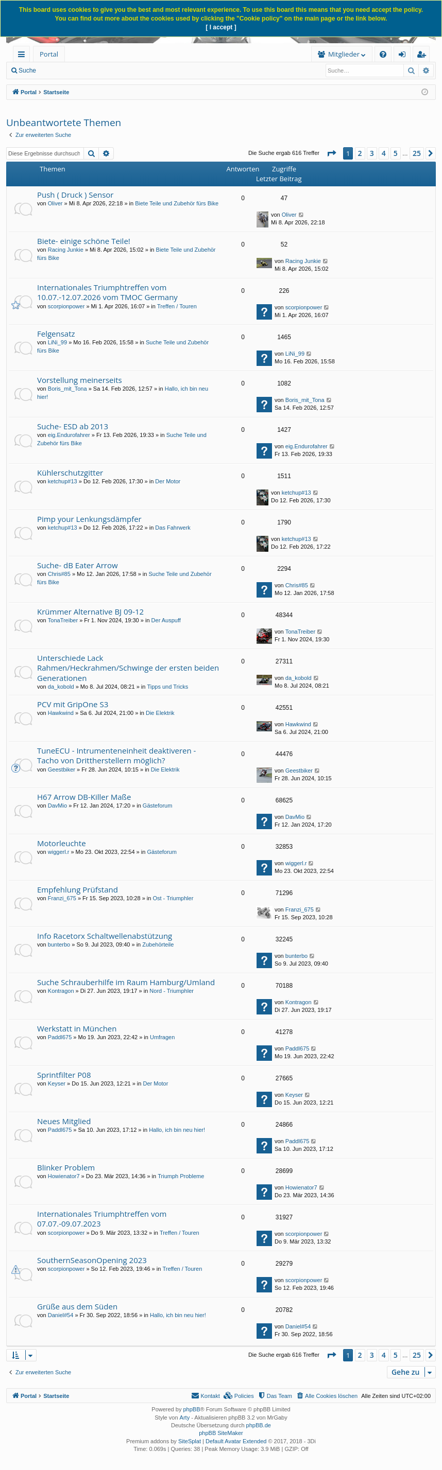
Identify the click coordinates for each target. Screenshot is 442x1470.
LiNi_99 (57, 342)
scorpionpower (66, 306)
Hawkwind (61, 713)
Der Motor (167, 481)
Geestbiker (61, 769)
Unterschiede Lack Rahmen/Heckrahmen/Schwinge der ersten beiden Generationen (128, 668)
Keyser (56, 1083)
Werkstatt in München (76, 1028)
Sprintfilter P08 (64, 1075)
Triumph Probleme (181, 1176)
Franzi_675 (62, 898)
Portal (49, 54)
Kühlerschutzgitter (70, 472)
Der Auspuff (166, 620)
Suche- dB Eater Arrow (77, 565)
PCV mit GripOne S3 (72, 704)
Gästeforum (157, 805)
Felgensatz (56, 333)
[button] (331, 153)
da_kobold (61, 687)
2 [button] (360, 153)
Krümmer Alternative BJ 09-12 (90, 611)
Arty (185, 1417)
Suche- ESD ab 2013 (72, 426)
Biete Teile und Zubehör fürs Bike (176, 203)
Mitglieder (229, 54)
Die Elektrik (160, 713)
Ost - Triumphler (172, 898)
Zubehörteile (158, 944)
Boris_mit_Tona (67, 389)
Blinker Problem (66, 1167)
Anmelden (119, 70)
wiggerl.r (59, 852)
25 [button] (417, 153)
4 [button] (384, 153)
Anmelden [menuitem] (405, 55)
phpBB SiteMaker (221, 1433)
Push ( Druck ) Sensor (75, 194)
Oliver (55, 203)
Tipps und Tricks (167, 687)
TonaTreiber (63, 620)
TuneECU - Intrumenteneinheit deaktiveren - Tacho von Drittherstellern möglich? (116, 755)
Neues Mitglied (64, 1121)
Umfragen (162, 1037)
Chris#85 (59, 574)
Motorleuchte (61, 843)
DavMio (57, 805)
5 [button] (396, 153)
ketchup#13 (62, 481)
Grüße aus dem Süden (77, 1306)
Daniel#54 (61, 1315)
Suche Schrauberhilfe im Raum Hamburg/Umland (126, 982)
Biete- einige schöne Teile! (83, 241)
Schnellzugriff (23, 55)
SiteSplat (189, 1441)
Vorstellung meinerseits (79, 380)
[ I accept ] (221, 27)
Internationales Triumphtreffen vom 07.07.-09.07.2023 (101, 1219)
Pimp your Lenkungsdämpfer (89, 519)
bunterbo (59, 944)
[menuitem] (143, 54)
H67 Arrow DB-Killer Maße (84, 797)
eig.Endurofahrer (69, 435)
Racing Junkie (65, 250)
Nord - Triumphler (171, 991)
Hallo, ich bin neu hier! (177, 1130)
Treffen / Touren (177, 306)
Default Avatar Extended (236, 1441)
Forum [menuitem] (90, 54)
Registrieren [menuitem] (423, 55)
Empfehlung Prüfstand (77, 889)
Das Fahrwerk (172, 527)
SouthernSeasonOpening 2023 (92, 1260)
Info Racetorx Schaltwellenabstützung (104, 936)
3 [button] (372, 153)
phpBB (191, 1409)
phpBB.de (258, 1425)
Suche (27, 70)
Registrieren (165, 70)
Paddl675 (60, 1037)
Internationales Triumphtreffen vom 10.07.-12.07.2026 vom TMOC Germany (107, 292)
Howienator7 (64, 1176)
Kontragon (61, 991)
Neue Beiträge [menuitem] (71, 70)
